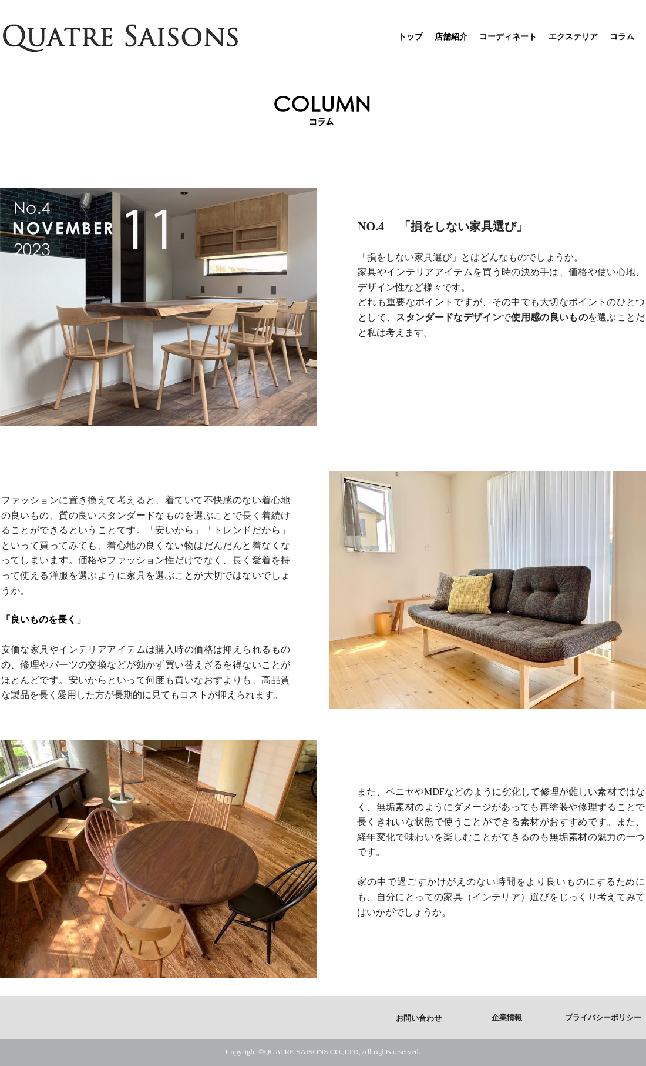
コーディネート (508, 36)
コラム (622, 36)
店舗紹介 (451, 36)
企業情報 (507, 1017)
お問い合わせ (419, 1018)
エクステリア (573, 36)
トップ (410, 36)
